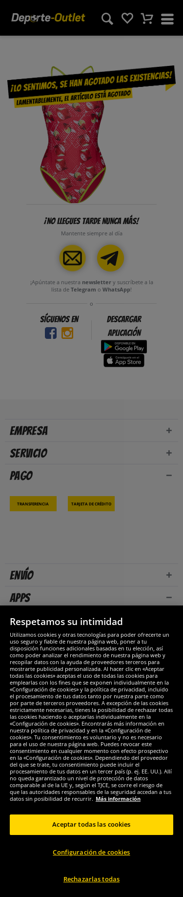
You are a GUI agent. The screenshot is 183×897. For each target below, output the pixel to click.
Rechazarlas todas (91, 879)
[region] (91, 751)
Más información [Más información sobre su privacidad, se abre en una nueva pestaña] (118, 798)
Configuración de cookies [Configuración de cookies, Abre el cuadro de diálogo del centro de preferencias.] (91, 852)
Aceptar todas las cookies (91, 824)
